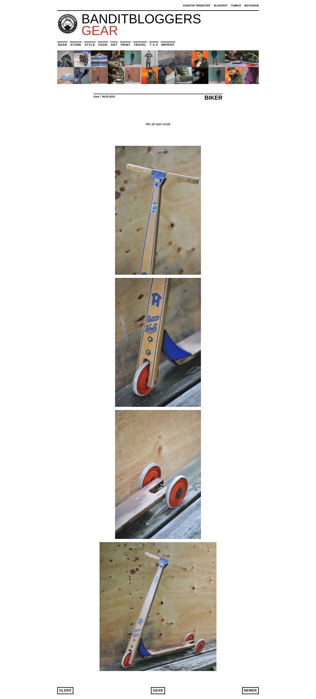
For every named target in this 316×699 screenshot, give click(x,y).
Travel (140, 44)
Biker (213, 97)
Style (90, 44)
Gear (62, 44)
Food (103, 44)
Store (75, 44)
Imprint (168, 44)
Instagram (251, 5)
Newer (250, 690)
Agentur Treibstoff (197, 5)
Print (125, 44)
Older (65, 690)
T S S (154, 44)
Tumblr (236, 5)
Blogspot (220, 5)
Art (114, 44)
